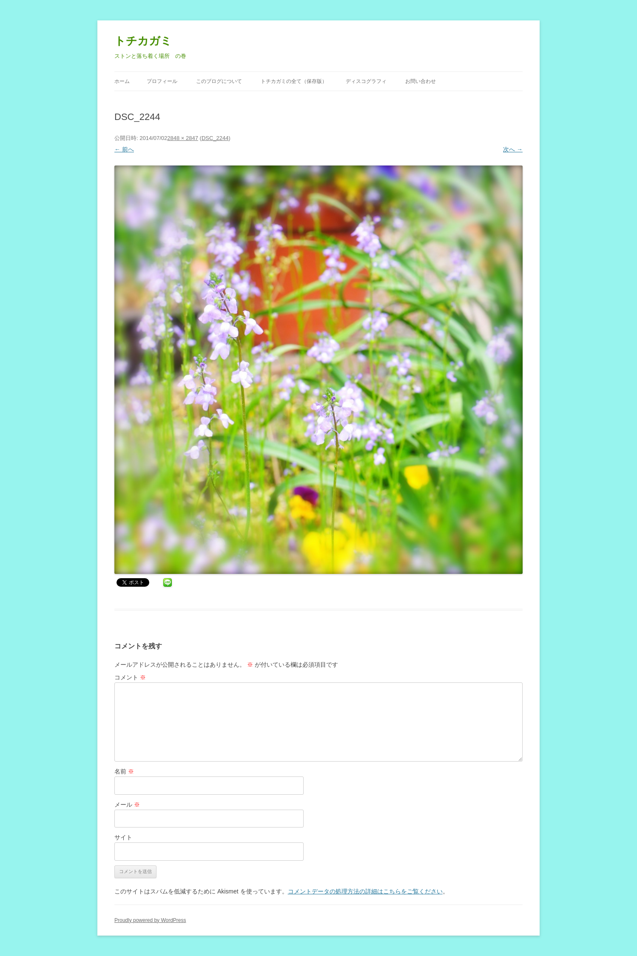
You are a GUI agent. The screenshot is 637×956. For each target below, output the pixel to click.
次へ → (513, 149)
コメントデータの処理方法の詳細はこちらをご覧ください (365, 891)
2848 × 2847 (182, 138)
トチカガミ (143, 40)
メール (127, 804)
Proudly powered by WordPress (150, 920)
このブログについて (219, 81)
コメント (130, 677)
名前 (124, 771)
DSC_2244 (215, 138)
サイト (123, 837)
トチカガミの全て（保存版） (294, 81)
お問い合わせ (420, 81)
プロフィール (162, 81)
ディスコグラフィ (366, 81)
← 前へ (124, 149)
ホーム (122, 81)
